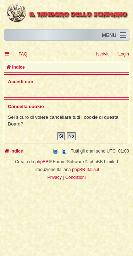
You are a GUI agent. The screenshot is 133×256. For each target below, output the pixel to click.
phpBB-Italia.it (85, 169)
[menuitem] (19, 54)
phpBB (42, 161)
